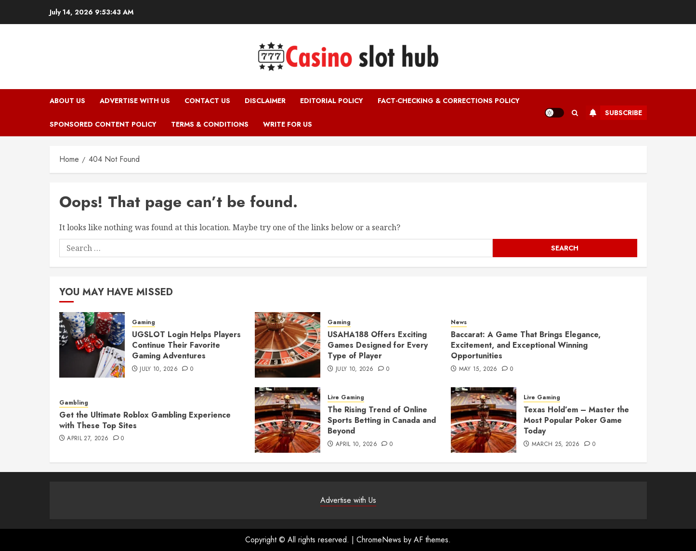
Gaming (143, 322)
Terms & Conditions (210, 124)
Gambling (73, 403)
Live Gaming (346, 398)
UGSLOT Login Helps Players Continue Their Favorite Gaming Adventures (186, 345)
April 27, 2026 (87, 439)
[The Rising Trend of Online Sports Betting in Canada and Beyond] (287, 420)
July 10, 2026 (159, 369)
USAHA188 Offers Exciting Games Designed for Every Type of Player (378, 345)
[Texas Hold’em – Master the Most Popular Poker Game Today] (483, 420)
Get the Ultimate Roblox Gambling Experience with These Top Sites (145, 420)
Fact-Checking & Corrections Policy (449, 100)
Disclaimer (265, 100)
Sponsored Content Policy (103, 124)
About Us (67, 100)
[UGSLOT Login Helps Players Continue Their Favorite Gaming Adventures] (92, 345)
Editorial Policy (331, 100)
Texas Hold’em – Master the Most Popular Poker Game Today (576, 420)
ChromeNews (378, 539)
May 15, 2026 (478, 369)
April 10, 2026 (356, 444)
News (459, 322)
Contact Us (207, 100)
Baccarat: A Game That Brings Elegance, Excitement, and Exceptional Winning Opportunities (526, 345)
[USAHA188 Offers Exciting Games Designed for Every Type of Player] (287, 345)
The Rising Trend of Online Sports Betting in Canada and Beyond (382, 420)
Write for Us (287, 124)
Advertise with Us (135, 100)
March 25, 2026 (556, 444)
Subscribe (614, 112)
